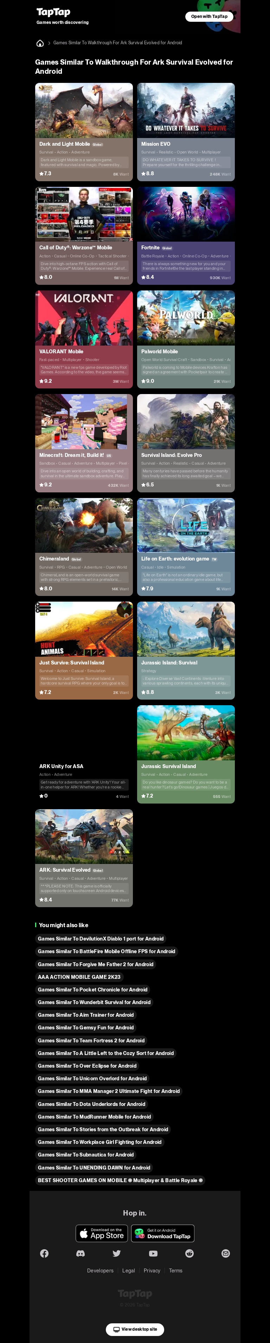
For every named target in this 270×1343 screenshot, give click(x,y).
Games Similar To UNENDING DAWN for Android (94, 1168)
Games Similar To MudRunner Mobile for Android (94, 1117)
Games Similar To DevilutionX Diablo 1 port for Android (100, 939)
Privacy (152, 1270)
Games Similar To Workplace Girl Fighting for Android (100, 1142)
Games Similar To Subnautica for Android (86, 1155)
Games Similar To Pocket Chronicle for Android (92, 989)
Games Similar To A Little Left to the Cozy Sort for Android (106, 1053)
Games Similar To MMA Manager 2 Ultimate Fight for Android (109, 1091)
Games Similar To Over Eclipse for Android (87, 1066)
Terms (176, 1270)
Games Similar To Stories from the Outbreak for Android (103, 1129)
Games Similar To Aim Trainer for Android (86, 1015)
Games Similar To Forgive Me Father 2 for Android (95, 964)
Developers (100, 1270)
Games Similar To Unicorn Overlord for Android (92, 1078)
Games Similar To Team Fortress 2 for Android (91, 1040)
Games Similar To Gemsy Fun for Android (86, 1027)
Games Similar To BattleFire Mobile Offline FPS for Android (106, 951)
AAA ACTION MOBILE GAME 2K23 (79, 977)
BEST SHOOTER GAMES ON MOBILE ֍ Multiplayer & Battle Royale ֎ (120, 1180)
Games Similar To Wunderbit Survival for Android (94, 1002)
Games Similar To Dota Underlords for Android (91, 1104)
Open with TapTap (209, 16)
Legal (128, 1270)
